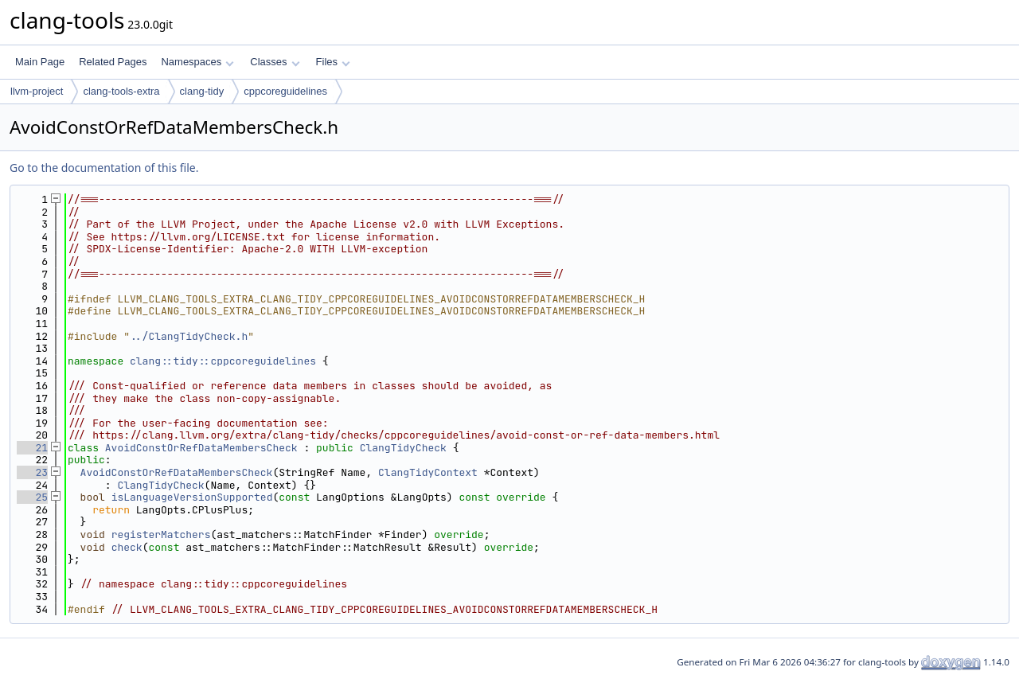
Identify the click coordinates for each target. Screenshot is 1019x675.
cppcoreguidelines (285, 91)
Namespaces (197, 62)
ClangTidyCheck (403, 448)
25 (32, 497)
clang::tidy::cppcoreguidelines (223, 361)
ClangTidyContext (428, 472)
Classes (274, 62)
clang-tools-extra (121, 91)
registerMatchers (161, 534)
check (127, 547)
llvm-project (36, 91)
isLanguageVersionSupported (192, 497)
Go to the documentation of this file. (104, 167)
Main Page (39, 62)
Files (333, 62)
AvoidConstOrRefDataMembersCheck (201, 448)
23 (32, 472)
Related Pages (112, 62)
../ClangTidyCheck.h (189, 336)
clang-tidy (202, 91)
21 (32, 448)
